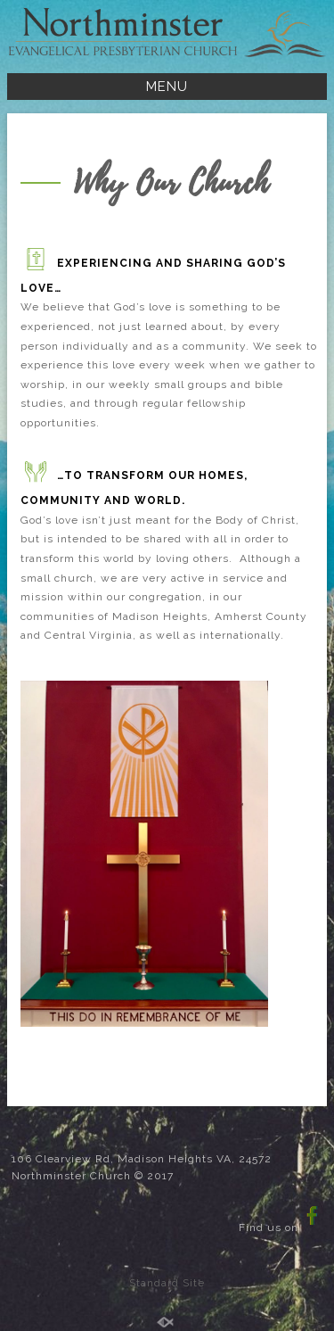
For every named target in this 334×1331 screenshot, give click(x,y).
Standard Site (167, 1283)
